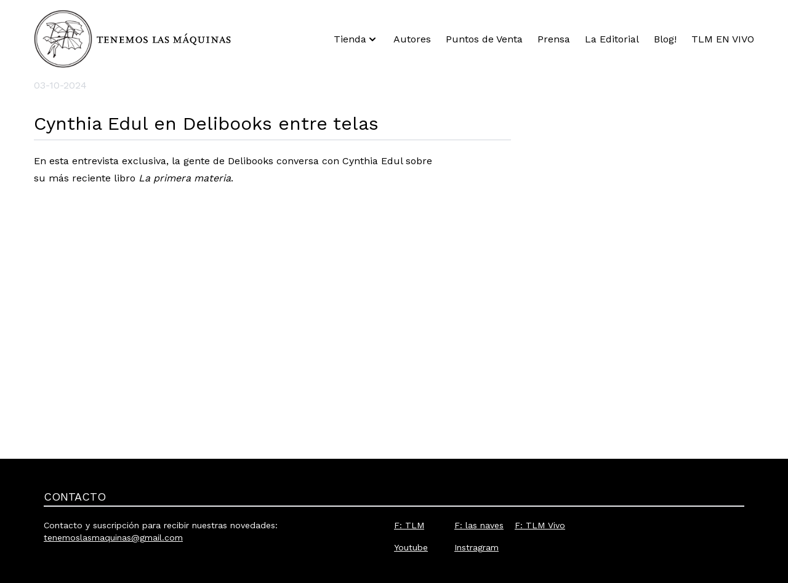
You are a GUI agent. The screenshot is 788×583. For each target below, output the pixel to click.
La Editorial (612, 39)
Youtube (411, 547)
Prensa (553, 39)
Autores (412, 39)
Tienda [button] (356, 39)
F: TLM (409, 525)
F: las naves (479, 525)
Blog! (665, 39)
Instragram (476, 547)
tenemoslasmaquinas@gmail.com (113, 537)
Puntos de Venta (484, 39)
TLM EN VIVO (722, 39)
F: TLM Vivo (540, 525)
